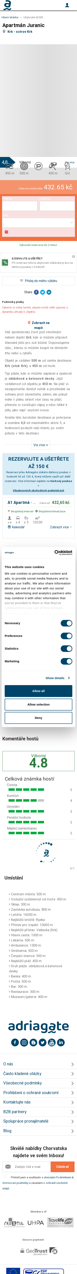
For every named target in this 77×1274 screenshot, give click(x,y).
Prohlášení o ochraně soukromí (30, 1092)
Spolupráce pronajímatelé (25, 1121)
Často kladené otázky (22, 1073)
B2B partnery (14, 1111)
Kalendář (16, 527)
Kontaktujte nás (17, 1102)
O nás (8, 1064)
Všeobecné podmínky (22, 1083)
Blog (7, 1131)
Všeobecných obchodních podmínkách (38, 490)
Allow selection (38, 704)
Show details (55, 678)
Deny (38, 717)
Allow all (38, 691)
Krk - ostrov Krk (21, 32)
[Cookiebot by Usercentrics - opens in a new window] (55, 552)
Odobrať (62, 1167)
